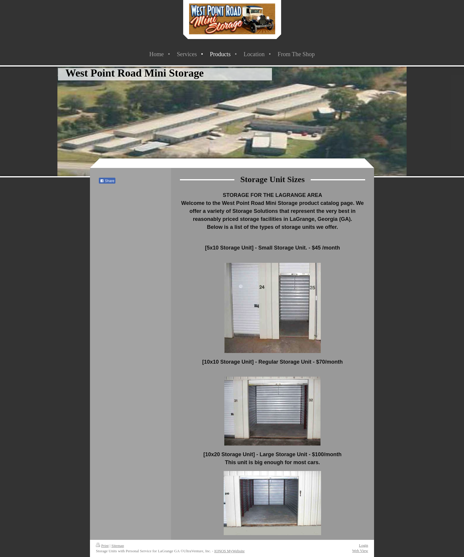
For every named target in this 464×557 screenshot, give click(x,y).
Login (363, 545)
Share (107, 181)
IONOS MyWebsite (229, 551)
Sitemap (117, 545)
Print (102, 545)
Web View (360, 550)
